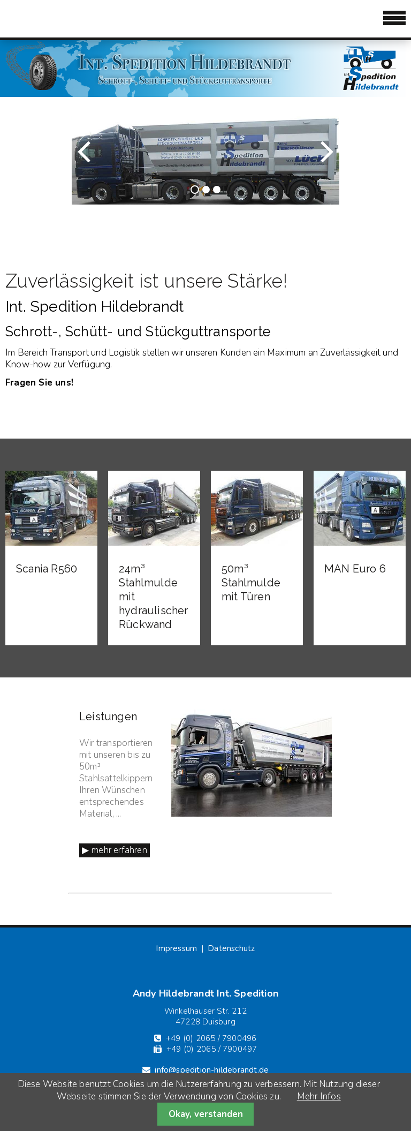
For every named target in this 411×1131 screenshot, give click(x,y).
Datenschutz (231, 948)
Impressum (176, 948)
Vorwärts (307, 161)
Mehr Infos (319, 1096)
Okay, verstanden (206, 1114)
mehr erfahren (119, 850)
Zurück (98, 161)
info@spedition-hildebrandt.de (212, 1070)
